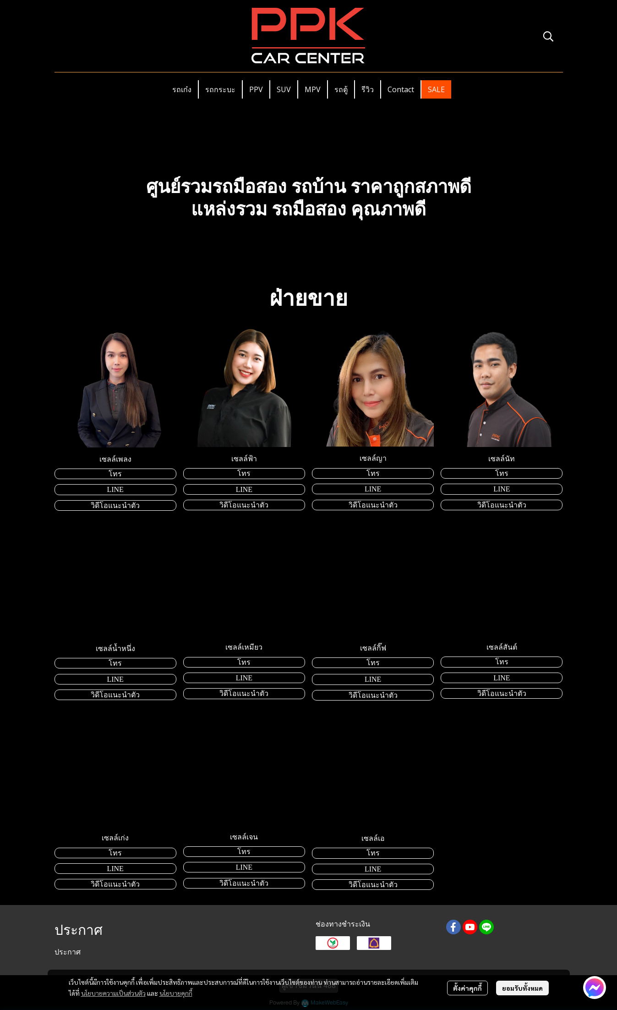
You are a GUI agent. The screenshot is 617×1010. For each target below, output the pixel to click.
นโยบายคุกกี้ (175, 993)
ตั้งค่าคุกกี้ (467, 988)
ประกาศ (68, 952)
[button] (548, 36)
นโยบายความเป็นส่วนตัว (113, 993)
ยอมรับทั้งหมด (522, 988)
